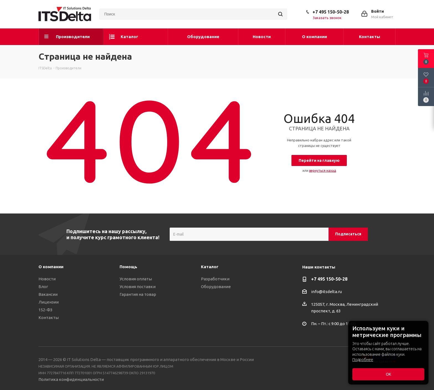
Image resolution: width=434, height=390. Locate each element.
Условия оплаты (136, 278)
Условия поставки (138, 286)
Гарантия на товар (138, 294)
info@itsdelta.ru (326, 291)
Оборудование (216, 286)
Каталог (209, 266)
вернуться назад (322, 170)
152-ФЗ (45, 309)
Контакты (48, 317)
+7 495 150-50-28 (330, 11)
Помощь (128, 266)
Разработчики (215, 278)
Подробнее (362, 359)
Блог (43, 286)
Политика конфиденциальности (71, 379)
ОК (388, 374)
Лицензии (48, 302)
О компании (50, 266)
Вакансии (48, 294)
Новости (47, 278)
